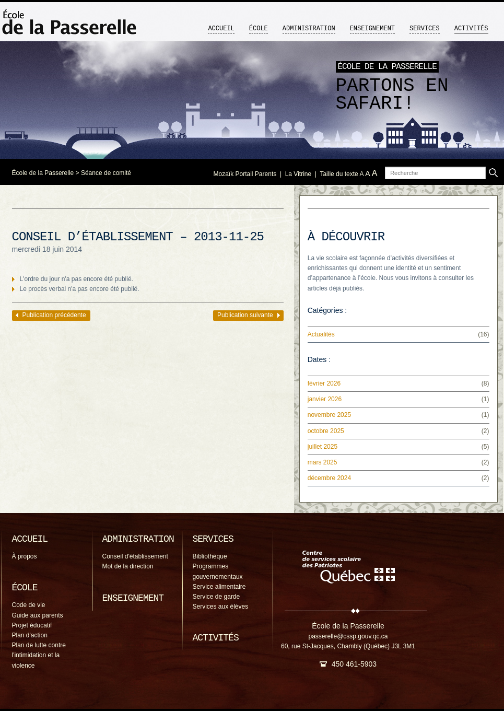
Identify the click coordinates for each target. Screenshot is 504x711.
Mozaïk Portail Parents (245, 174)
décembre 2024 (329, 478)
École (258, 28)
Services (424, 28)
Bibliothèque (210, 556)
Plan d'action (30, 635)
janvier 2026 (325, 399)
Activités (471, 28)
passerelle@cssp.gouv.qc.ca (348, 636)
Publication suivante (245, 315)
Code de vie (28, 605)
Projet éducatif (32, 625)
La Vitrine (298, 174)
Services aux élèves (221, 606)
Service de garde (216, 596)
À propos (24, 556)
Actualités (321, 334)
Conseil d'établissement (135, 556)
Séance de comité (106, 173)
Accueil (221, 28)
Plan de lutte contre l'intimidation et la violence (39, 655)
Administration (309, 28)
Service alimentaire (219, 586)
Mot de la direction (128, 566)
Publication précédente (54, 315)
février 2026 (324, 383)
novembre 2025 (329, 414)
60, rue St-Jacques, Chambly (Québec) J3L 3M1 (348, 646)
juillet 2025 (322, 446)
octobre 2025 (326, 431)
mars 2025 (322, 462)
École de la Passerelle (43, 173)
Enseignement (372, 28)
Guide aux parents (37, 615)
